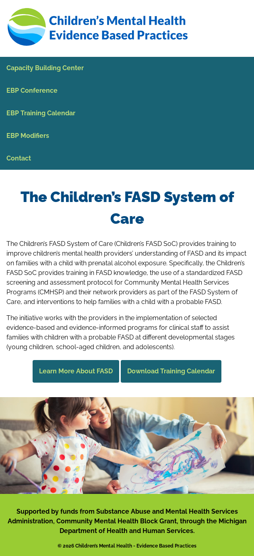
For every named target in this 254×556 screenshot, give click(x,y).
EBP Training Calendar (40, 113)
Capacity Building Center (45, 68)
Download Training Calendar (171, 371)
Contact (18, 158)
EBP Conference (32, 90)
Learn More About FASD (76, 371)
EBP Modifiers (27, 136)
